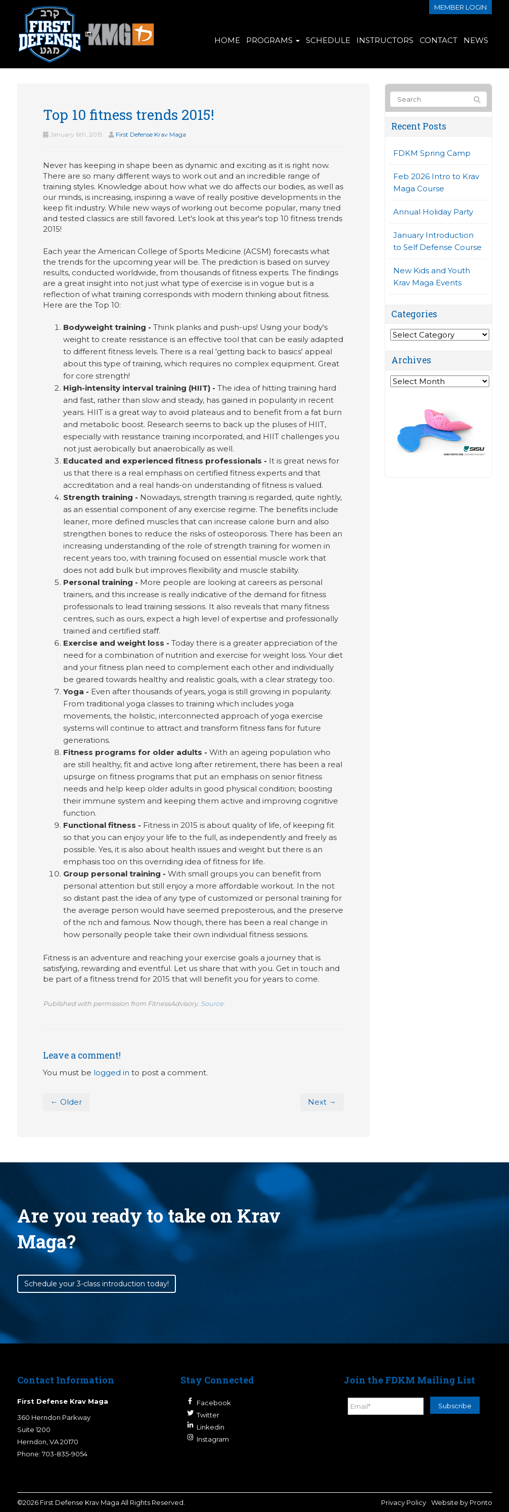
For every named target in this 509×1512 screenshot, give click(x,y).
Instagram (213, 1439)
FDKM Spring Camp (432, 153)
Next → (322, 1102)
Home (227, 40)
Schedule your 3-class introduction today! (96, 1283)
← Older (66, 1102)
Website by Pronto (461, 1502)
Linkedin (210, 1427)
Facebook (214, 1403)
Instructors (384, 40)
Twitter (208, 1415)
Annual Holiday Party (433, 212)
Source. (213, 1003)
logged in (111, 1072)
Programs (273, 40)
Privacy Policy (403, 1502)
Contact (438, 40)
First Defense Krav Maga (151, 134)
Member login (460, 7)
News (476, 40)
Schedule (328, 40)
